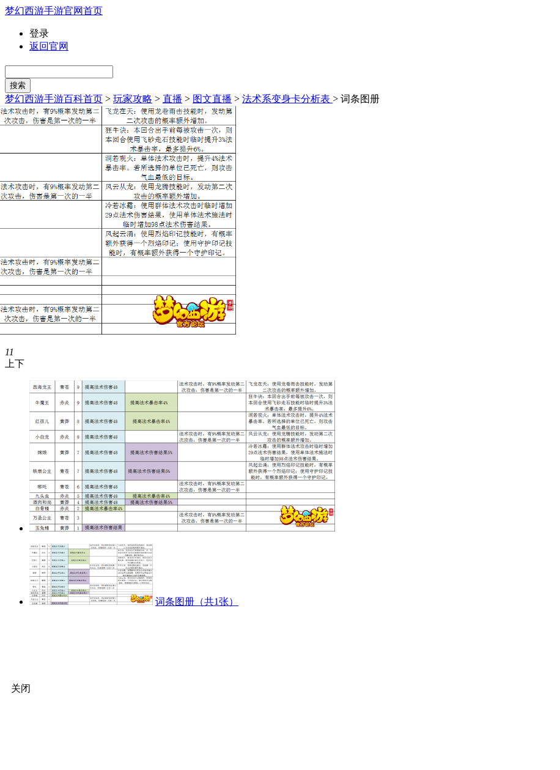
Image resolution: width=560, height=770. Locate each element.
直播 (172, 99)
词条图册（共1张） (196, 601)
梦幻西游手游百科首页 (54, 99)
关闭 (21, 688)
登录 (39, 33)
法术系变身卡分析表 (287, 99)
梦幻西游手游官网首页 (54, 11)
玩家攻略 (132, 99)
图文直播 (212, 99)
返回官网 (48, 46)
